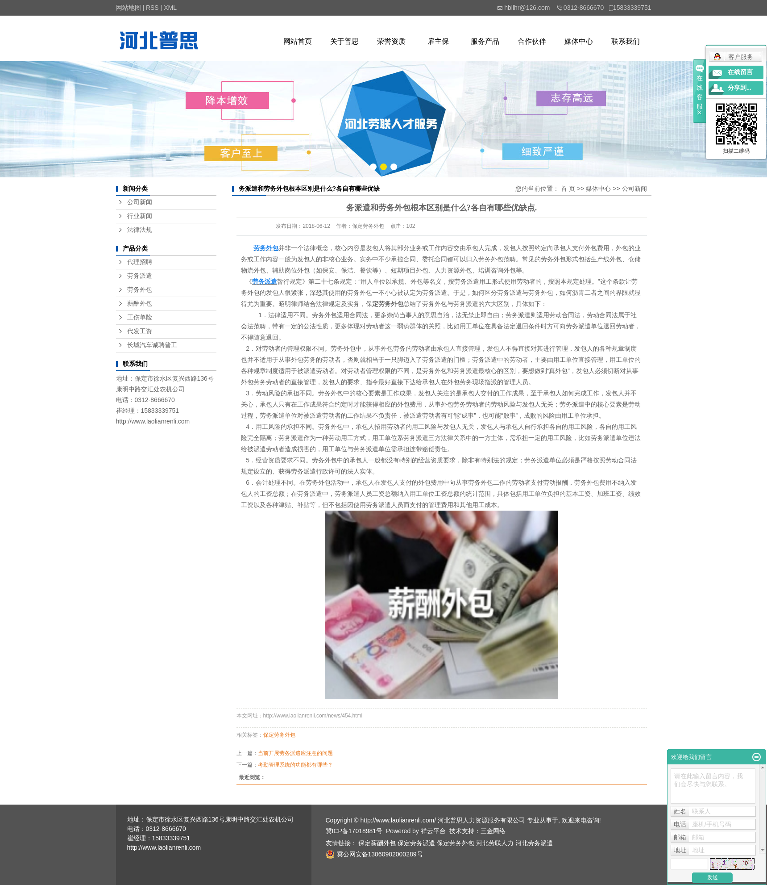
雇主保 (438, 41)
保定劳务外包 (279, 735)
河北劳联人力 (495, 843)
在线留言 (740, 72)
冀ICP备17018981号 (354, 831)
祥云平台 (433, 831)
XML (170, 7)
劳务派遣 (139, 276)
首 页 (568, 188)
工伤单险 (139, 317)
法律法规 (139, 229)
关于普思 (344, 41)
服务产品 (485, 41)
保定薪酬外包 (377, 843)
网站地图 (128, 7)
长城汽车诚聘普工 (152, 345)
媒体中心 (578, 41)
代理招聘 (139, 262)
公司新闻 (139, 202)
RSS (152, 7)
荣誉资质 (391, 41)
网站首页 (297, 41)
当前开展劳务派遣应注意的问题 (295, 753)
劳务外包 (139, 289)
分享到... (739, 87)
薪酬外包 (139, 303)
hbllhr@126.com (527, 7)
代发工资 (139, 331)
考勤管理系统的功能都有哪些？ (295, 765)
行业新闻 (139, 216)
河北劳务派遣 (534, 843)
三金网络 (493, 831)
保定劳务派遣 (416, 843)
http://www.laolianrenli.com (153, 421)
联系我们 (625, 41)
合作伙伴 (532, 41)
